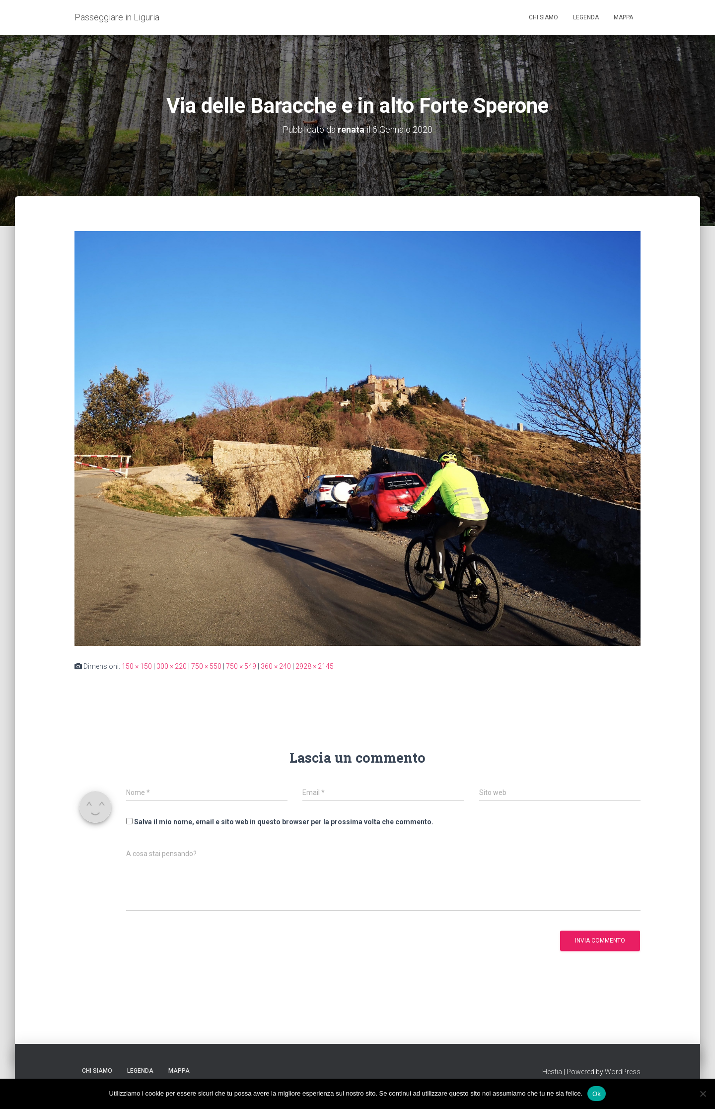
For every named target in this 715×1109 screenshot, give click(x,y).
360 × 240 (276, 666)
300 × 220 (171, 666)
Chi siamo (543, 17)
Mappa (623, 17)
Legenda (586, 17)
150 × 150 (137, 666)
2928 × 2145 (314, 666)
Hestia (552, 1072)
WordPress (623, 1072)
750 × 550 (206, 666)
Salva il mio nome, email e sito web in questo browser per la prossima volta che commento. (283, 822)
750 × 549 (241, 666)
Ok (596, 1093)
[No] (703, 1094)
